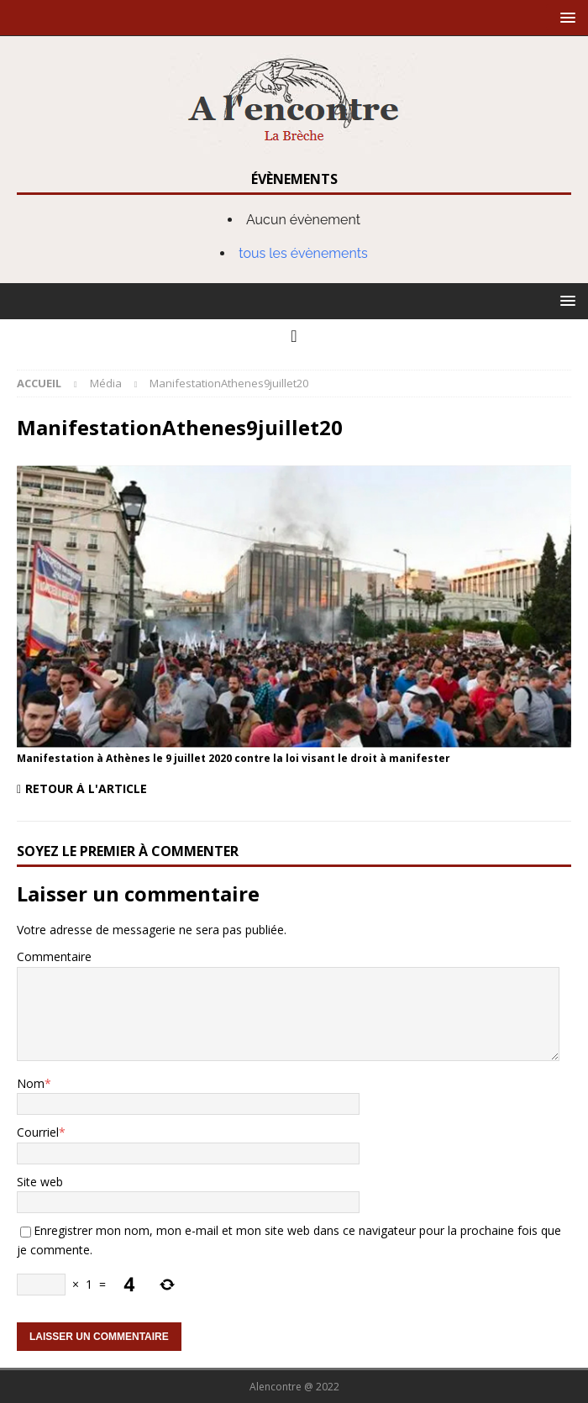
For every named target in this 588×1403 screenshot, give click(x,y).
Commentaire (54, 956)
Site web (40, 1182)
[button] (565, 17)
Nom (31, 1083)
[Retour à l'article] (152, 789)
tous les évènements (303, 253)
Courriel (38, 1132)
